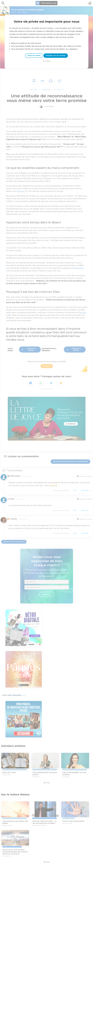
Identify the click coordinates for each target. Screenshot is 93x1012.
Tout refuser (46, 61)
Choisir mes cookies (34, 55)
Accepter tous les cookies (56, 55)
